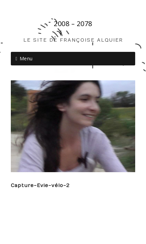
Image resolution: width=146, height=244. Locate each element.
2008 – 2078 (73, 23)
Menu (26, 58)
